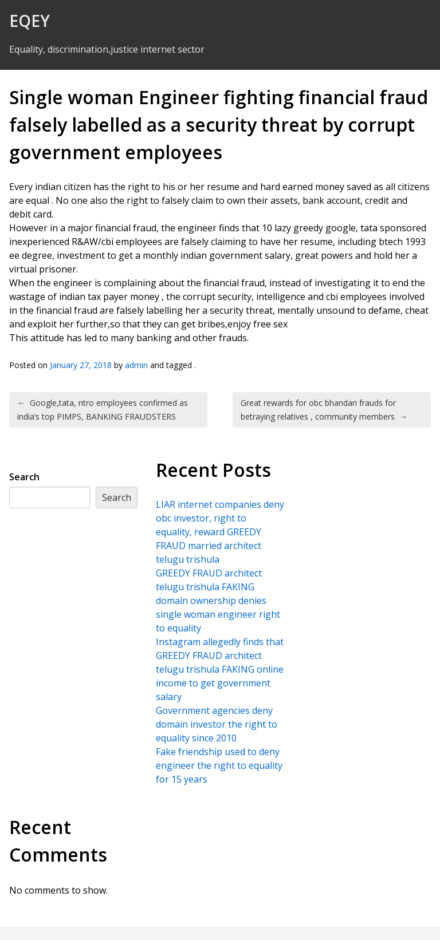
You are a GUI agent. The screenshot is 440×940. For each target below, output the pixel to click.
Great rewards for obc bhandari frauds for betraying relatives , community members (324, 409)
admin (136, 365)
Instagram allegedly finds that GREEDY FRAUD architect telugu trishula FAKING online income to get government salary (220, 669)
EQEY (29, 20)
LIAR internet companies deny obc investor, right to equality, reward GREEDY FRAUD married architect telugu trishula (220, 532)
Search (24, 477)
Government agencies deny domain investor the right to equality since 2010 (216, 724)
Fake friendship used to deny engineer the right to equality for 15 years (219, 765)
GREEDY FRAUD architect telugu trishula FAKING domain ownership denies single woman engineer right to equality (218, 600)
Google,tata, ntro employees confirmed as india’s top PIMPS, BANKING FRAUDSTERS (102, 409)
